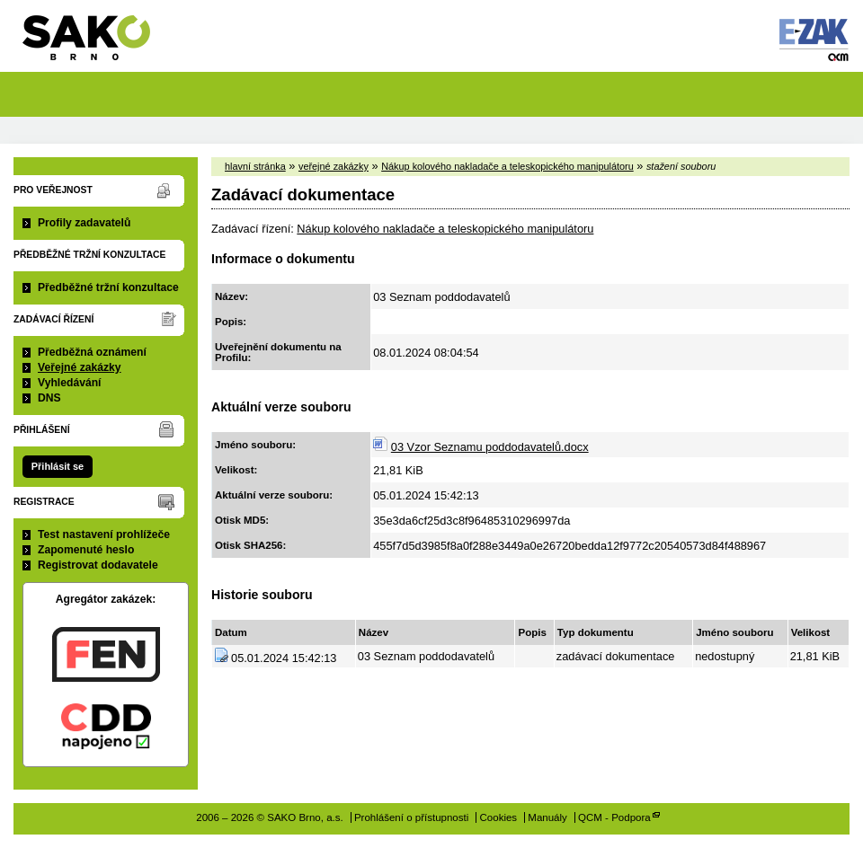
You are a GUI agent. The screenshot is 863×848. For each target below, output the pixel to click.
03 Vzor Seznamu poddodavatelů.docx (490, 447)
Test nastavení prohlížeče (104, 534)
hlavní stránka (255, 166)
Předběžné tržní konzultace (108, 287)
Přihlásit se (57, 466)
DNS (49, 398)
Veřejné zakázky (79, 367)
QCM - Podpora (614, 817)
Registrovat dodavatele (98, 565)
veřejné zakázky (333, 166)
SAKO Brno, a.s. (97, 43)
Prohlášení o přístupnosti (411, 817)
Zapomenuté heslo (86, 549)
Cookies (499, 817)
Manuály (547, 817)
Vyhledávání (70, 382)
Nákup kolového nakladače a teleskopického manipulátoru (507, 166)
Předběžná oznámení (92, 352)
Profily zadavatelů (84, 222)
